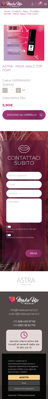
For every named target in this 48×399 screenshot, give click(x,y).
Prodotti (16, 11)
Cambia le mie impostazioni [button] (24, 389)
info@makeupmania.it (24, 310)
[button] (40, 29)
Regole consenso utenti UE (26, 395)
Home (7, 11)
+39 (24, 321)
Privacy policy (12, 395)
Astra (25, 11)
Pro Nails (34, 11)
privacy (10, 231)
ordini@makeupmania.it (24, 313)
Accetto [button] (24, 377)
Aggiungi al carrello (26, 114)
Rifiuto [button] (24, 383)
